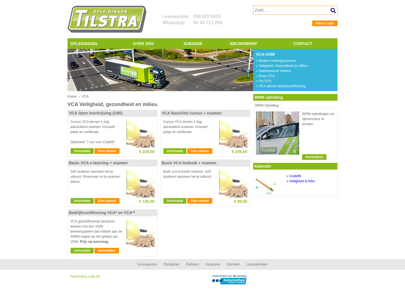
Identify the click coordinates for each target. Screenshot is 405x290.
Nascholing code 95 (85, 276)
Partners (192, 264)
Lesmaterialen (257, 264)
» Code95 (294, 176)
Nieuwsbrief (243, 43)
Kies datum (107, 151)
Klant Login (325, 23)
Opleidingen (83, 43)
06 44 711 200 (208, 22)
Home (72, 96)
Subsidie (192, 43)
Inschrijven (314, 157)
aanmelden (107, 251)
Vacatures (212, 264)
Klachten (233, 264)
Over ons (143, 43)
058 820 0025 (207, 16)
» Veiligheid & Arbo (301, 181)
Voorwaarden (147, 264)
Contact (302, 43)
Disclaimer (171, 264)
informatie (82, 151)
